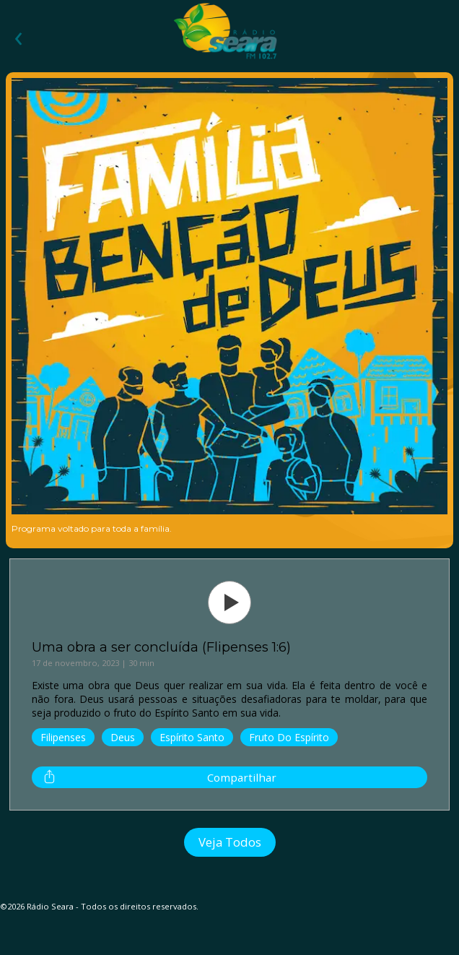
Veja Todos (229, 842)
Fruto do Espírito (289, 737)
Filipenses (63, 737)
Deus (122, 737)
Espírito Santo (191, 737)
